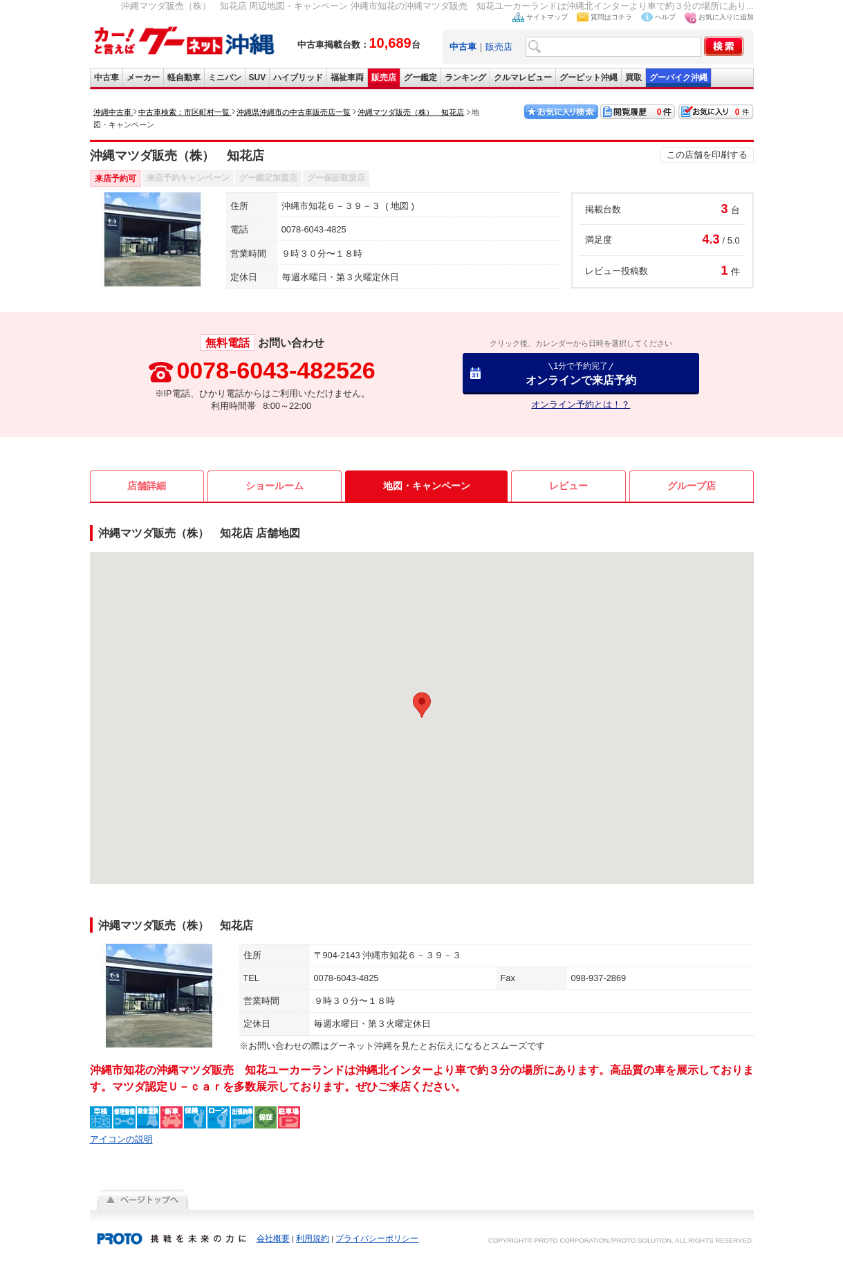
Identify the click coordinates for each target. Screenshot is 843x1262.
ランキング (465, 77)
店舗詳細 (146, 485)
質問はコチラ (611, 17)
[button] (422, 705)
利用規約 (312, 1238)
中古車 (106, 77)
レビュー (568, 485)
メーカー (143, 77)
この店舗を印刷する (707, 154)
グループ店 (691, 485)
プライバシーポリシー (376, 1238)
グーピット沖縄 (588, 77)
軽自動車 (184, 77)
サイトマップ (547, 17)
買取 (633, 77)
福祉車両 (347, 77)
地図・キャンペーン (426, 485)
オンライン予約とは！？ (580, 404)
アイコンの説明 (121, 1139)
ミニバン (224, 77)
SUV (257, 77)
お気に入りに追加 (726, 17)
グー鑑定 (420, 77)
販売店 (498, 47)
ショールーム (275, 485)
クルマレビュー (523, 77)
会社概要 (273, 1238)
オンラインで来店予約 (580, 373)
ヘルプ (665, 17)
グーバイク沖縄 (678, 77)
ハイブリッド (298, 77)
